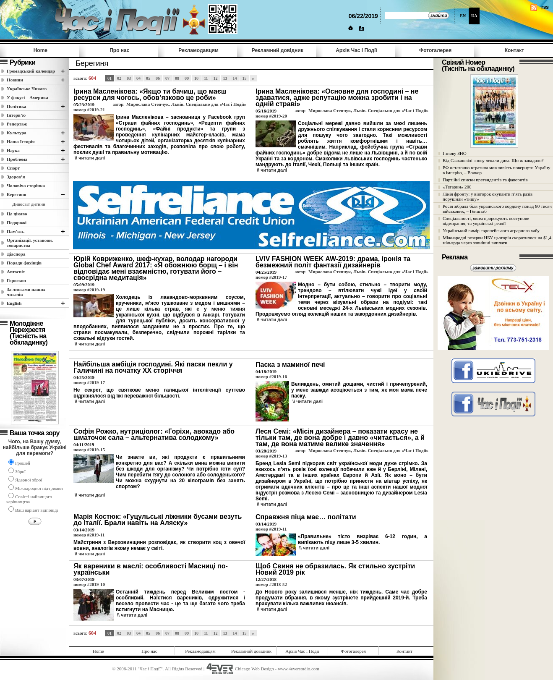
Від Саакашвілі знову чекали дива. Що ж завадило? (493, 160)
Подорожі (16, 222)
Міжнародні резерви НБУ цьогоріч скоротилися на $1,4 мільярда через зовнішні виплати (497, 240)
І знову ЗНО (455, 153)
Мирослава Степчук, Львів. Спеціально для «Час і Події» (186, 104)
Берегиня (16, 194)
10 (196, 78)
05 (148, 78)
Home (40, 50)
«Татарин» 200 (457, 186)
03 (129, 78)
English (14, 303)
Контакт (514, 50)
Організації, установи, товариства (30, 243)
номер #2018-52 (271, 584)
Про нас (119, 50)
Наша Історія (21, 141)
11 (206, 78)
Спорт (13, 167)
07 (167, 78)
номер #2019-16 (271, 376)
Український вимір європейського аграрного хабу (491, 230)
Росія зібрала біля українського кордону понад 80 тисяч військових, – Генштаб (497, 209)
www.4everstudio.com (298, 668)
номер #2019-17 (271, 277)
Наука (13, 150)
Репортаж (17, 123)
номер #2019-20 (271, 115)
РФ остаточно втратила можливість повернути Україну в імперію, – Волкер (496, 170)
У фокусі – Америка (27, 97)
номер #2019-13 (271, 455)
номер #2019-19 (89, 289)
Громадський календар (31, 70)
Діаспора (16, 253)
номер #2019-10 (89, 584)
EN (463, 15)
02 (119, 78)
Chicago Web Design (254, 668)
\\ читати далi (90, 157)
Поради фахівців (24, 262)
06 (158, 78)
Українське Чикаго (27, 88)
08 (177, 78)
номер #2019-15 (89, 449)
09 (187, 78)
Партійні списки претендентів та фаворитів (485, 179)
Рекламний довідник (277, 50)
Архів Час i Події (356, 50)
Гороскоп (16, 280)
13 (225, 78)
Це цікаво (17, 213)
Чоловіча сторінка (26, 185)
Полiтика (16, 106)
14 (235, 78)
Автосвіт (16, 271)
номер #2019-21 (89, 109)
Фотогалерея (435, 50)
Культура (16, 132)
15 (245, 78)
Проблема (17, 159)
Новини (15, 79)
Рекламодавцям (198, 50)
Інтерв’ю (16, 115)
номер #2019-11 (88, 534)
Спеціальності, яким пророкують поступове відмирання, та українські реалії (486, 221)
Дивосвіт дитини (28, 204)
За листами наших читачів (26, 292)
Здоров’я (16, 176)
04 (138, 78)
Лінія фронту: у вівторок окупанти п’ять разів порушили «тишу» (487, 196)
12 (216, 78)
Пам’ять (15, 231)
